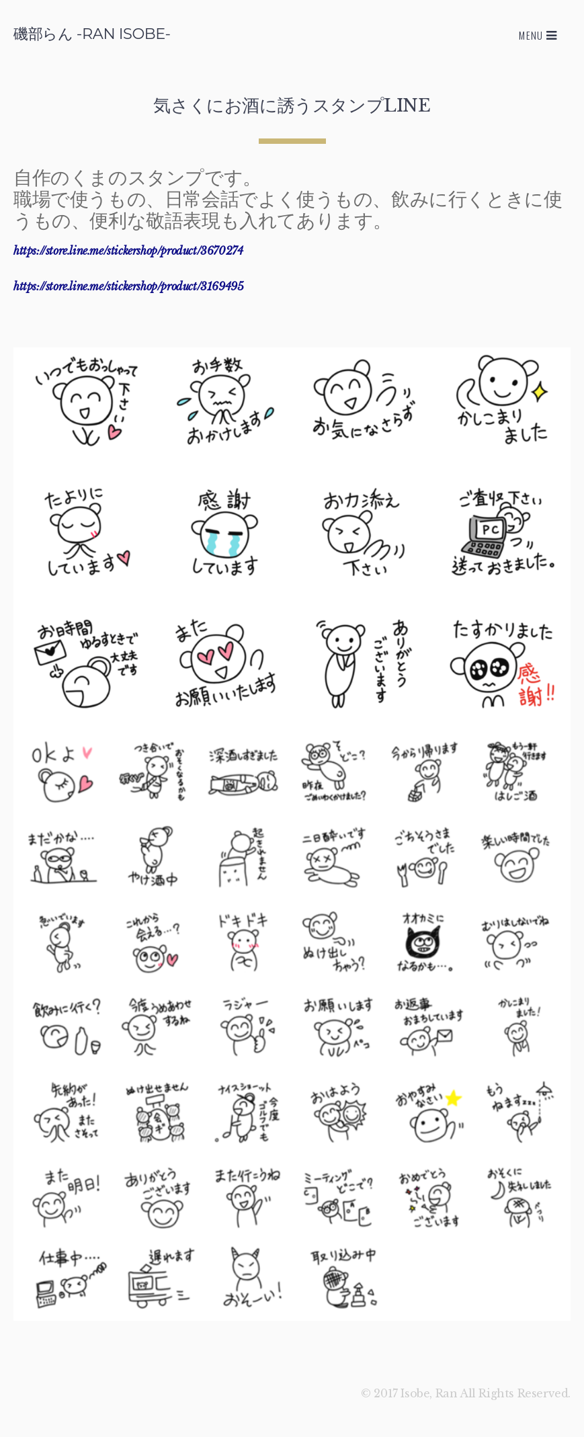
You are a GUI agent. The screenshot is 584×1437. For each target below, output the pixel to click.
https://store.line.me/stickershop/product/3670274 (128, 250)
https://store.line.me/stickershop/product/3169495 (128, 286)
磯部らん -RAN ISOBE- (92, 33)
